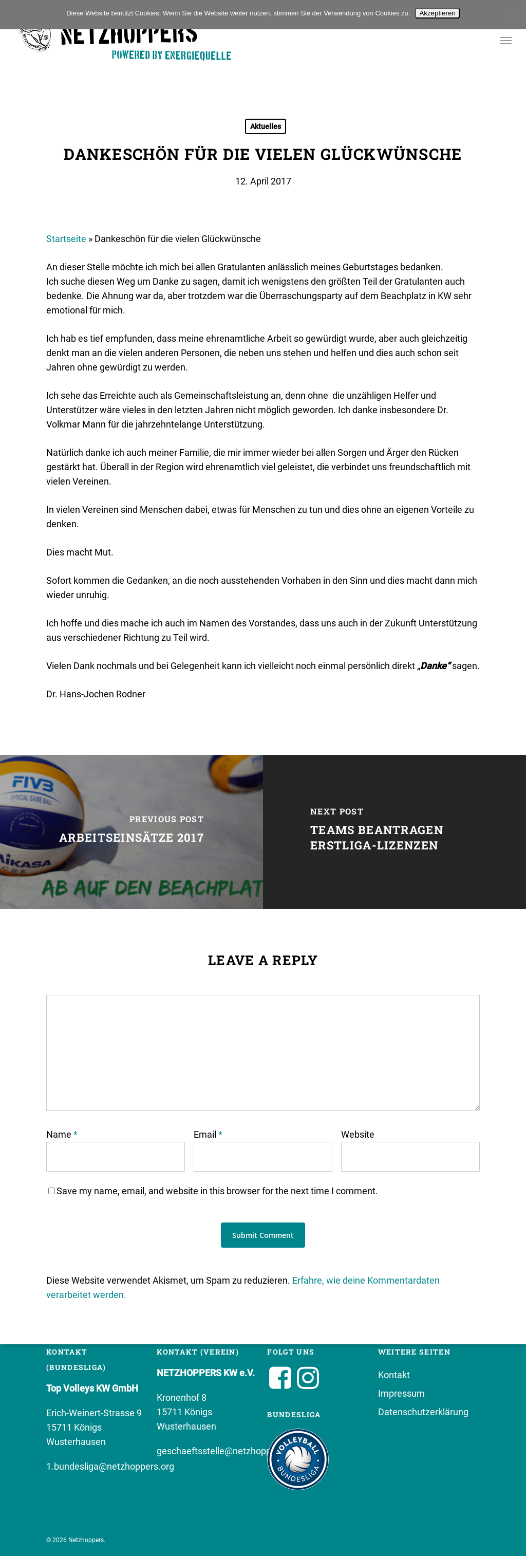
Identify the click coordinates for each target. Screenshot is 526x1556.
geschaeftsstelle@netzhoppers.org (228, 1451)
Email (208, 1134)
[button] (506, 40)
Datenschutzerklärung (423, 1411)
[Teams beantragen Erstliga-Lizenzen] (394, 832)
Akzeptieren (437, 13)
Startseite (66, 238)
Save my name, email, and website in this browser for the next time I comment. (217, 1190)
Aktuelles (265, 126)
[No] (513, 15)
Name (62, 1134)
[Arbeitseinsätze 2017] (131, 832)
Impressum (401, 1393)
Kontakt (394, 1374)
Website (357, 1134)
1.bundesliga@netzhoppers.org (110, 1466)
